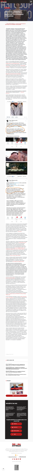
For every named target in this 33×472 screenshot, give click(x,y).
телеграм (14, 423)
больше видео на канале (16, 395)
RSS (17, 455)
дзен (14, 434)
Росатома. (20, 231)
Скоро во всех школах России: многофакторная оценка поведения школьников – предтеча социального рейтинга (10, 415)
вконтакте (14, 427)
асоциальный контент (22, 242)
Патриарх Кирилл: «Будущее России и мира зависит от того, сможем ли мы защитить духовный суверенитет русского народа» (22, 408)
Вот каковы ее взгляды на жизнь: (18, 261)
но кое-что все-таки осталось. (15, 255)
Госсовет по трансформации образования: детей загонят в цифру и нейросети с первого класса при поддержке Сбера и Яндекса (21, 415)
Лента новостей (10, 360)
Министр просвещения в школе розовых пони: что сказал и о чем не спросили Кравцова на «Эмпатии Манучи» (10, 408)
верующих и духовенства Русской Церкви (13, 73)
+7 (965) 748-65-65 (22, 456)
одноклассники (15, 430)
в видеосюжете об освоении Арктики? (12, 63)
